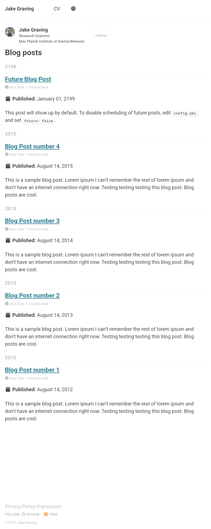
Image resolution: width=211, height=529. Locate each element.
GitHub (31, 513)
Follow (101, 35)
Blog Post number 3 (32, 220)
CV (57, 9)
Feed (51, 513)
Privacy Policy (20, 505)
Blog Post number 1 (32, 369)
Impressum (49, 505)
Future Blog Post (28, 79)
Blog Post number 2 (32, 294)
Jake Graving (19, 9)
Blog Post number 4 (32, 146)
